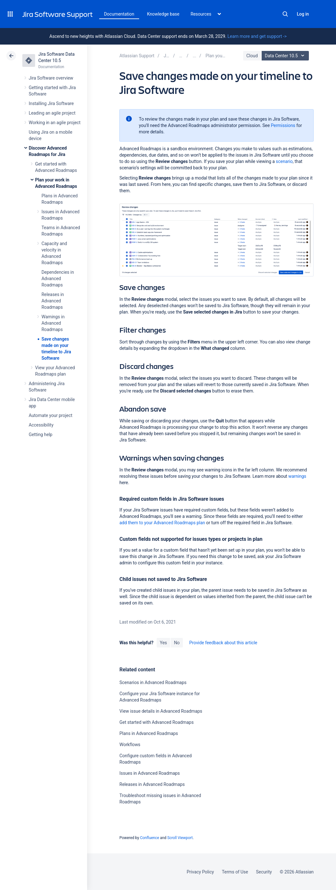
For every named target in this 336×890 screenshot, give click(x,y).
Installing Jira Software (51, 103)
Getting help (40, 434)
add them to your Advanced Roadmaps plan (162, 522)
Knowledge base (163, 14)
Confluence (149, 838)
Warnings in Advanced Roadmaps (52, 323)
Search (285, 14)
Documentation (119, 14)
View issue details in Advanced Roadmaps (160, 711)
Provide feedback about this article (223, 642)
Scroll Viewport (180, 838)
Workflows (129, 744)
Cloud (252, 55)
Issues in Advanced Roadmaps (149, 773)
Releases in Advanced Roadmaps (52, 301)
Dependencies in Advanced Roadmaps (57, 278)
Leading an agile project (52, 113)
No (177, 642)
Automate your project (50, 415)
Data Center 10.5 (286, 56)
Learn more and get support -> (257, 36)
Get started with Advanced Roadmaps (156, 722)
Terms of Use (235, 871)
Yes (163, 642)
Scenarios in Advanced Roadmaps (152, 682)
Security (264, 871)
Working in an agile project (54, 122)
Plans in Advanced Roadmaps (148, 733)
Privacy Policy (200, 871)
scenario (284, 161)
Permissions (283, 125)
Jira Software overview (51, 78)
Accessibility (41, 424)
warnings (297, 476)
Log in (303, 14)
